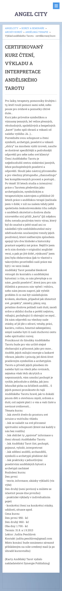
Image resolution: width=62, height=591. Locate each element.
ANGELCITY (11, 28)
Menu (56, 5)
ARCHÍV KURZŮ (13, 32)
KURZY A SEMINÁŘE (32, 28)
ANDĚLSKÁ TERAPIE (36, 32)
